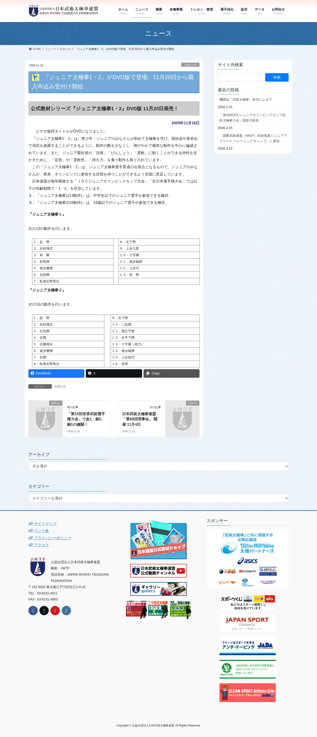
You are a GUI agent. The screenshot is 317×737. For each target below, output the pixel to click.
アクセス (38, 545)
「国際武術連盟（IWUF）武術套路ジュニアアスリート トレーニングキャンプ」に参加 (253, 138)
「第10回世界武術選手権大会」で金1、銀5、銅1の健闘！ (86, 419)
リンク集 (38, 531)
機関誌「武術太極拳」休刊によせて (245, 99)
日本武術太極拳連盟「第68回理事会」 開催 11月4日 (139, 419)
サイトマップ (42, 524)
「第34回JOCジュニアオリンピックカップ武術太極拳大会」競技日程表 (252, 117)
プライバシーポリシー (50, 538)
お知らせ (190, 65)
